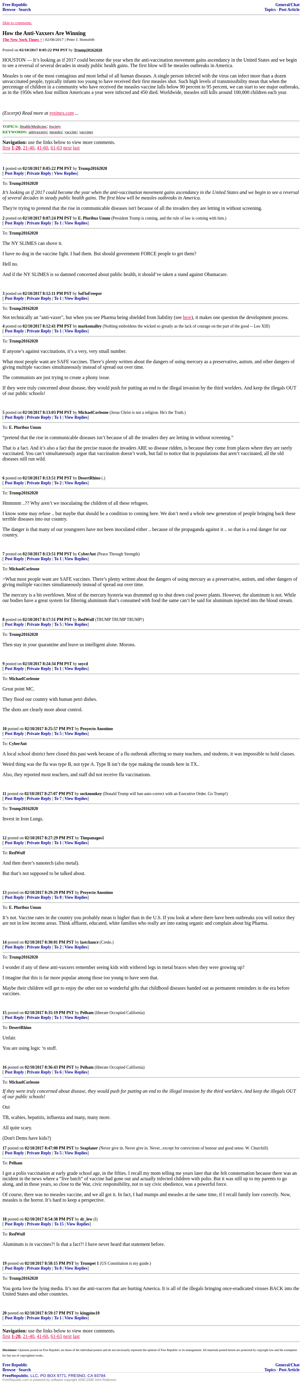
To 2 (58, 483)
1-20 (16, 147)
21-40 (28, 147)
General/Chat (287, 4)
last (76, 147)
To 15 (59, 1224)
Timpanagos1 (92, 838)
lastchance (89, 942)
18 (4, 1219)
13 (4, 892)
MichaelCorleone (93, 412)
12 (4, 838)
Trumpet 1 (89, 1263)
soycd (83, 664)
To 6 (58, 1072)
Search (25, 9)
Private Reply (39, 173)
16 (4, 1067)
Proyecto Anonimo (96, 728)
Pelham (87, 1012)
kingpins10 (90, 1313)
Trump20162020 (92, 168)
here (187, 317)
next (67, 147)
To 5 (58, 624)
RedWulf (86, 619)
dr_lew (86, 1219)
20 (4, 1313)
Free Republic (14, 4)
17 (4, 1148)
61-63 (56, 147)
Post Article (289, 9)
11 (4, 793)
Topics (270, 9)
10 (4, 728)
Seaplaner (89, 1148)
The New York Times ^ (22, 39)
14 (4, 942)
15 (4, 1012)
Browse (9, 9)
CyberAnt (87, 554)
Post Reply (14, 173)
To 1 (58, 223)
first (6, 147)
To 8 (58, 897)
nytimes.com (61, 113)
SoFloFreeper (90, 293)
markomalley (90, 326)
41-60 (42, 147)
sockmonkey (91, 793)
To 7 (58, 798)
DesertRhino (89, 478)
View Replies (65, 173)
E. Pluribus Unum (94, 218)
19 (4, 1263)
